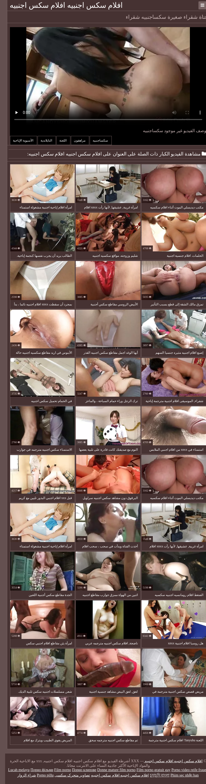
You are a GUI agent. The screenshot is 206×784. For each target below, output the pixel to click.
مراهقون (75, 140)
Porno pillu (40, 775)
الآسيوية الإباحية (18, 140)
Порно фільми (37, 770)
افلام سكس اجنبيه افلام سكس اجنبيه (61, 5)
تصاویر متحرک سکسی (67, 775)
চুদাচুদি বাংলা (155, 775)
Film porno (57, 770)
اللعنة (58, 140)
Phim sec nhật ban (179, 775)
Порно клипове (79, 770)
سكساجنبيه (96, 140)
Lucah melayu (13, 770)
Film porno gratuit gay (148, 770)
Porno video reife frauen (184, 770)
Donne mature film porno (111, 770)
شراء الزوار (21, 775)
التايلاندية (41, 140)
